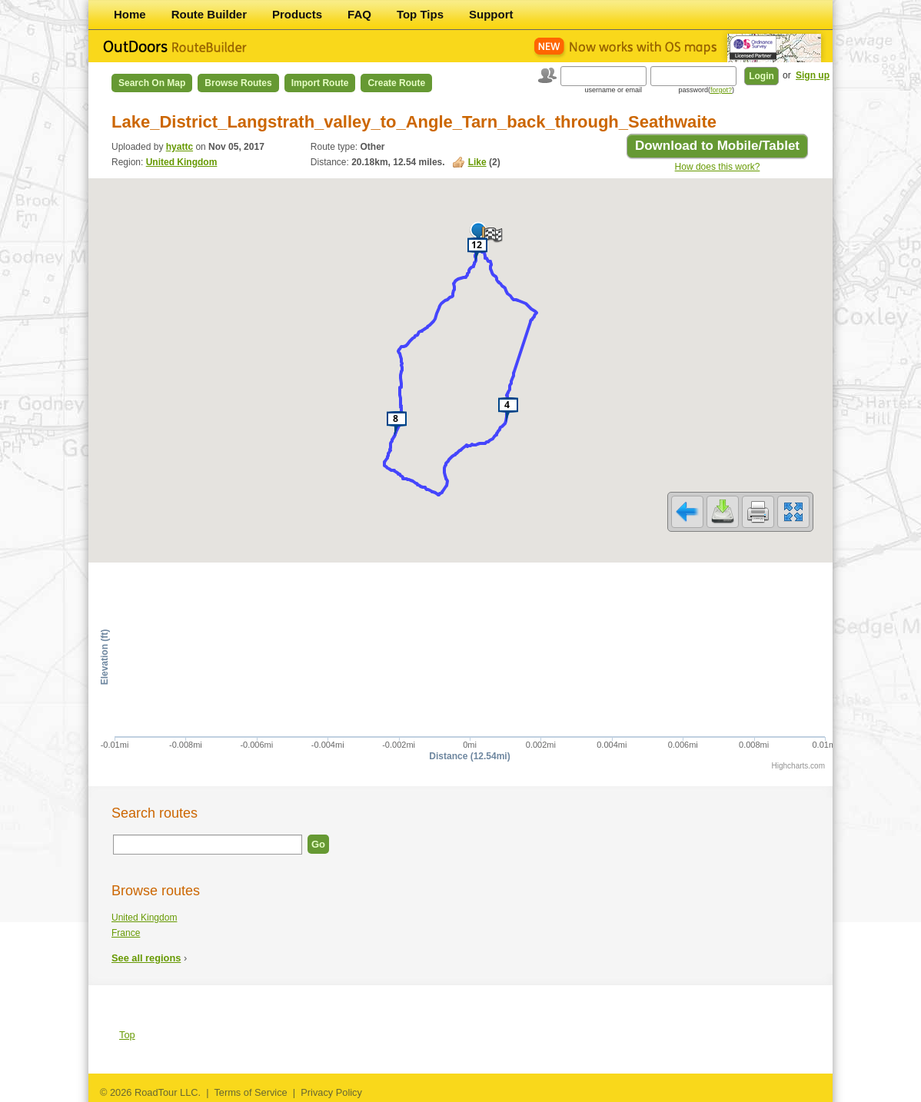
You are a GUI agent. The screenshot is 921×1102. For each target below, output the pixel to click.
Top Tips (420, 14)
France (125, 933)
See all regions (146, 958)
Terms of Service (250, 1092)
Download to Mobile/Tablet (717, 145)
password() (706, 90)
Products (297, 14)
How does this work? (717, 166)
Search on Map (151, 83)
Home (130, 14)
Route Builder (209, 14)
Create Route (396, 83)
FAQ (359, 14)
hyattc (179, 146)
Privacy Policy (331, 1092)
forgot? (721, 90)
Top (127, 1035)
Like (477, 162)
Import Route (320, 83)
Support (491, 14)
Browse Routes (237, 83)
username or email (613, 90)
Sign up (813, 75)
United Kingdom (182, 162)
